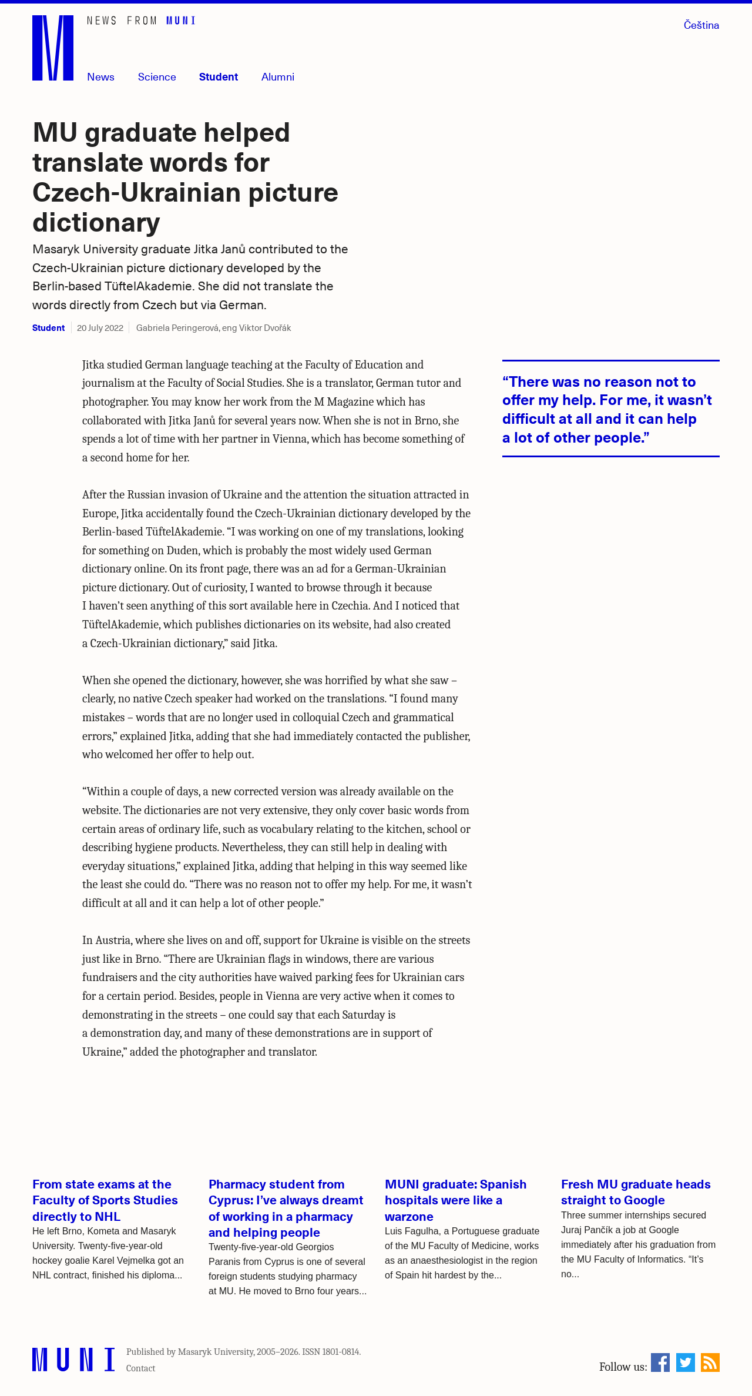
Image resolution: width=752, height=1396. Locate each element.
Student (218, 76)
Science (157, 76)
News (101, 76)
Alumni (277, 76)
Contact (141, 1368)
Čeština (702, 24)
